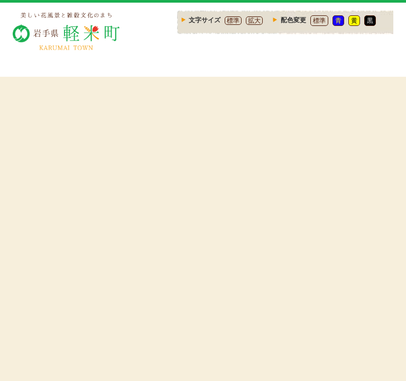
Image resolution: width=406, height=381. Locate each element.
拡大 (254, 20)
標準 (233, 20)
